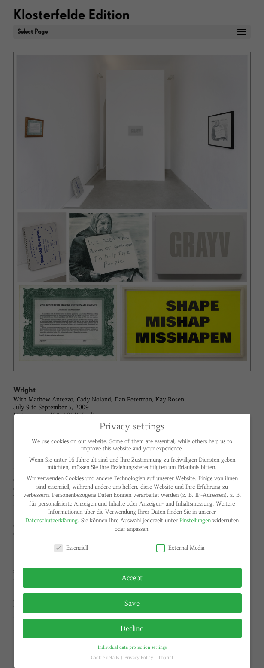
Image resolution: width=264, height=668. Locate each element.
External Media (180, 547)
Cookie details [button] (105, 657)
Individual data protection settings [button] (132, 647)
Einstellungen (195, 520)
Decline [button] (132, 628)
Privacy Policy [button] (139, 657)
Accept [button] (132, 577)
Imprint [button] (166, 657)
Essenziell (71, 547)
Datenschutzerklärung (51, 520)
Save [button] (132, 602)
